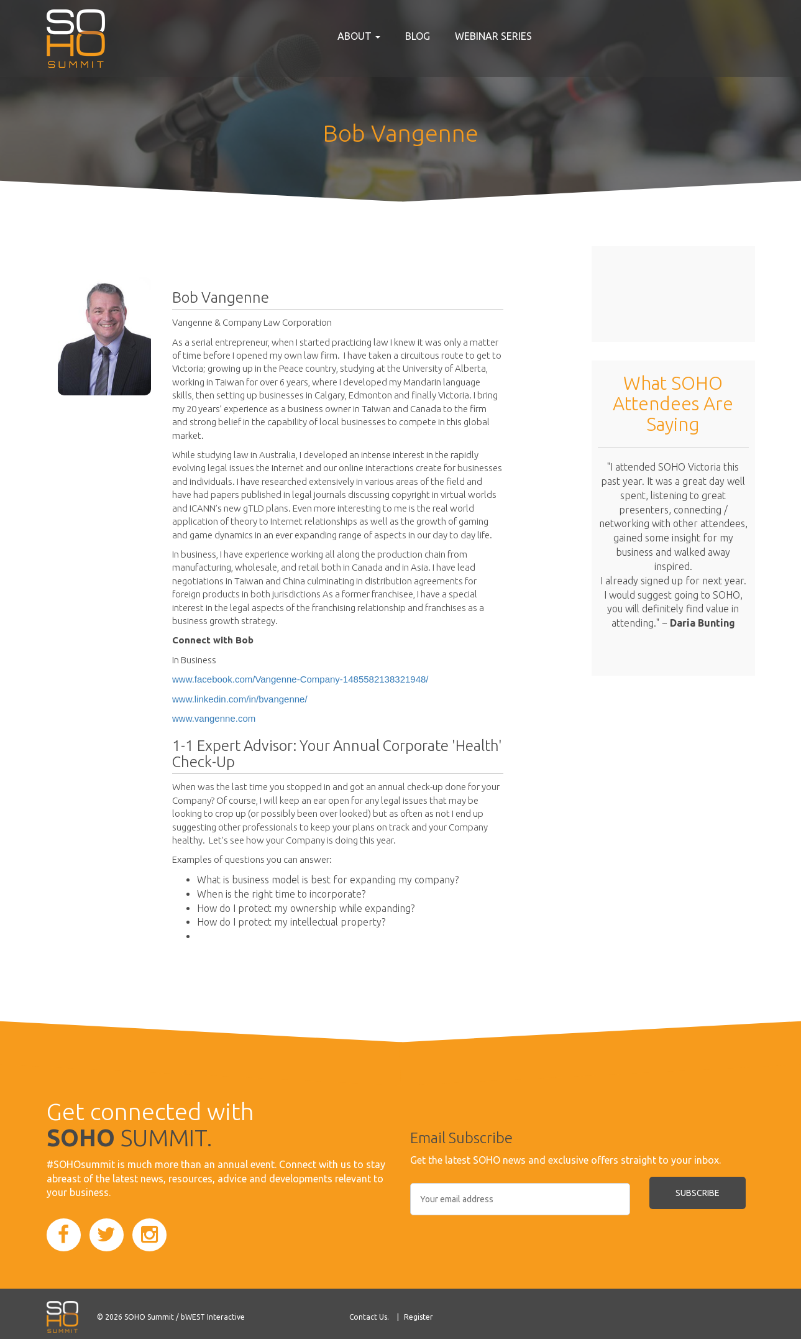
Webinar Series (493, 36)
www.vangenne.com (213, 718)
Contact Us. (369, 1317)
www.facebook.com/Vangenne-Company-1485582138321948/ (300, 679)
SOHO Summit (149, 1317)
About (358, 36)
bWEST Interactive (213, 1317)
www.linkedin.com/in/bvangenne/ (240, 699)
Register (418, 1317)
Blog (417, 36)
